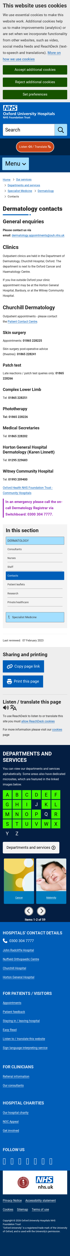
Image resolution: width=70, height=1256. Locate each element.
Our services (24, 179)
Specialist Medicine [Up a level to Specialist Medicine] (24, 617)
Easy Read (10, 1030)
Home (6, 179)
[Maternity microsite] (51, 881)
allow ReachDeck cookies (38, 721)
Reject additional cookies (35, 82)
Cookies (8, 1209)
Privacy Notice (12, 1200)
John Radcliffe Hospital (18, 950)
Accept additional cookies (35, 69)
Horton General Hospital (18, 977)
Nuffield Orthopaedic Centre (21, 959)
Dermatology (46, 191)
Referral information (16, 1076)
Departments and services (24, 185)
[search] (61, 130)
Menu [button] (12, 163)
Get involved (11, 1130)
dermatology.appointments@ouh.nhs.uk (38, 235)
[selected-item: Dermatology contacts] (35, 576)
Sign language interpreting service (25, 1048)
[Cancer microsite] (19, 881)
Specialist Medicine (20, 191)
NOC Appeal (11, 1121)
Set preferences (35, 94)
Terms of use (40, 1209)
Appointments (12, 1003)
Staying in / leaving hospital (21, 1021)
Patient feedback (14, 1012)
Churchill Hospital (14, 968)
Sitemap (22, 1209)
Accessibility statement (40, 1200)
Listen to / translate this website (24, 1039)
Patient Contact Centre (22, 321)
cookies (57, 729)
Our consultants (13, 1085)
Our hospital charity (16, 1112)
